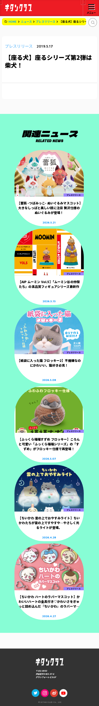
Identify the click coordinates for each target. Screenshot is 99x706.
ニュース (26, 21)
